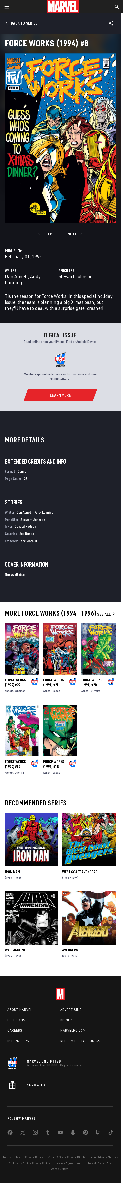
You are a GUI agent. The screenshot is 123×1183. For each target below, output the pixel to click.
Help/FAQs (16, 1020)
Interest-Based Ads (99, 1163)
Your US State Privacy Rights (67, 1157)
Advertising (71, 1010)
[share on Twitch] (98, 1133)
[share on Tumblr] (47, 1133)
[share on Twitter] (22, 1133)
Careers (14, 1030)
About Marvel (19, 1010)
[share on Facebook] (10, 1133)
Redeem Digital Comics (80, 1041)
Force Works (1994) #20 (91, 682)
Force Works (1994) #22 (15, 682)
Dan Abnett (16, 276)
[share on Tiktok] (110, 1133)
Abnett (9, 691)
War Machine (15, 950)
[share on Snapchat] (72, 1133)
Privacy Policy (34, 1157)
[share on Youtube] (60, 1133)
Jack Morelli (28, 541)
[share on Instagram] (35, 1133)
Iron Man (12, 871)
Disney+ (67, 1020)
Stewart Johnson (75, 276)
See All (106, 614)
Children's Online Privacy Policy (29, 1163)
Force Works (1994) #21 (53, 682)
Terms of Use (11, 1157)
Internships (18, 1041)
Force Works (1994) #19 (15, 764)
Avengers (70, 950)
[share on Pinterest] (85, 1133)
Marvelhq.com (73, 1030)
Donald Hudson (25, 526)
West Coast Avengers (79, 871)
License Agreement (68, 1163)
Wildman (20, 691)
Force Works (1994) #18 (53, 764)
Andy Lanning (44, 512)
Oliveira (95, 691)
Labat (56, 691)
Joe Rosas (27, 533)
